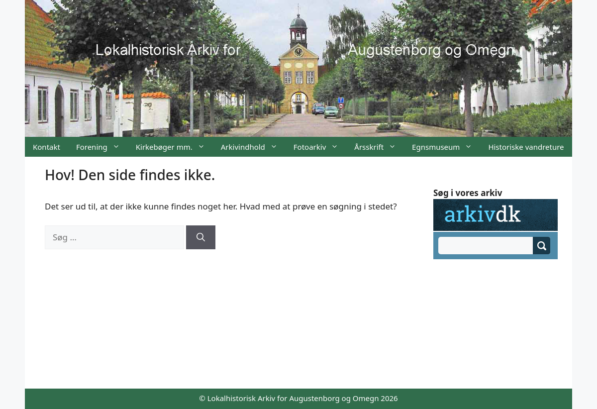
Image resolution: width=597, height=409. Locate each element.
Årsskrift (379, 147)
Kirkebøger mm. (174, 147)
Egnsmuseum (446, 147)
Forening (102, 147)
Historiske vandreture (526, 147)
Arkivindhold (253, 147)
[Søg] (200, 237)
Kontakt (46, 147)
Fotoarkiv (320, 147)
